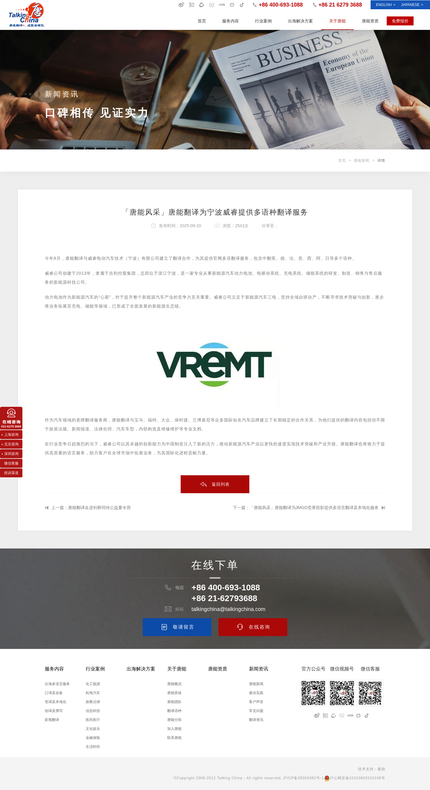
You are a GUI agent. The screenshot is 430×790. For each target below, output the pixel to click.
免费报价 (400, 21)
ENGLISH (385, 5)
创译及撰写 (54, 711)
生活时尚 (93, 747)
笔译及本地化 (55, 702)
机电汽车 (93, 693)
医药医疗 (93, 720)
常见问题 (256, 711)
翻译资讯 (256, 720)
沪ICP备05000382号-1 (303, 778)
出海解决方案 (300, 21)
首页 (202, 21)
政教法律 (93, 702)
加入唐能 (174, 729)
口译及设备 (54, 693)
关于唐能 (337, 21)
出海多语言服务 (57, 684)
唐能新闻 (361, 160)
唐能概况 (174, 684)
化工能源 (93, 684)
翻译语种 (174, 711)
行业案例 (263, 21)
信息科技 (93, 711)
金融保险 (93, 738)
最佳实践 (256, 693)
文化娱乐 (93, 729)
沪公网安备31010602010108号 (354, 778)
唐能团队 (174, 702)
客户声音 (256, 702)
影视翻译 (52, 720)
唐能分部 (174, 720)
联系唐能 (174, 738)
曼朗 (381, 769)
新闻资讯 (258, 668)
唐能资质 (370, 21)
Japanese (412, 5)
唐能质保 (174, 693)
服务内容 (230, 21)
